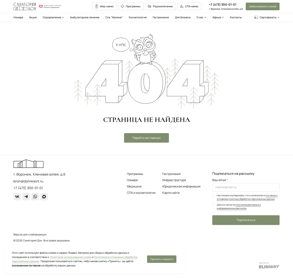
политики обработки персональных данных (252, 199)
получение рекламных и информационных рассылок (239, 206)
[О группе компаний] (50, 6)
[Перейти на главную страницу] (24, 6)
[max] (44, 196)
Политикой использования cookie (70, 257)
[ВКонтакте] (17, 196)
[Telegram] (26, 196)
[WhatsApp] (35, 196)
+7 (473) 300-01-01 (222, 4)
